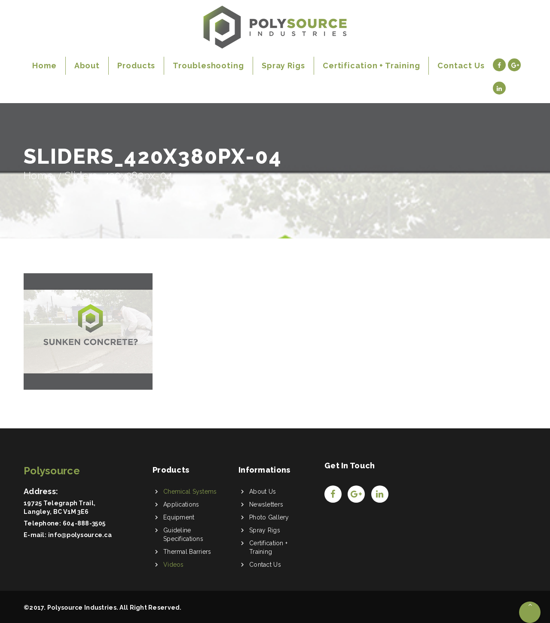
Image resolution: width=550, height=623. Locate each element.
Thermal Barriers (187, 551)
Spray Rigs (264, 530)
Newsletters (266, 504)
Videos (173, 564)
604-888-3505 (84, 523)
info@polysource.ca (80, 534)
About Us (262, 491)
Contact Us (265, 564)
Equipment (179, 517)
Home (38, 175)
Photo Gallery (269, 517)
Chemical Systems (190, 491)
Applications (181, 504)
